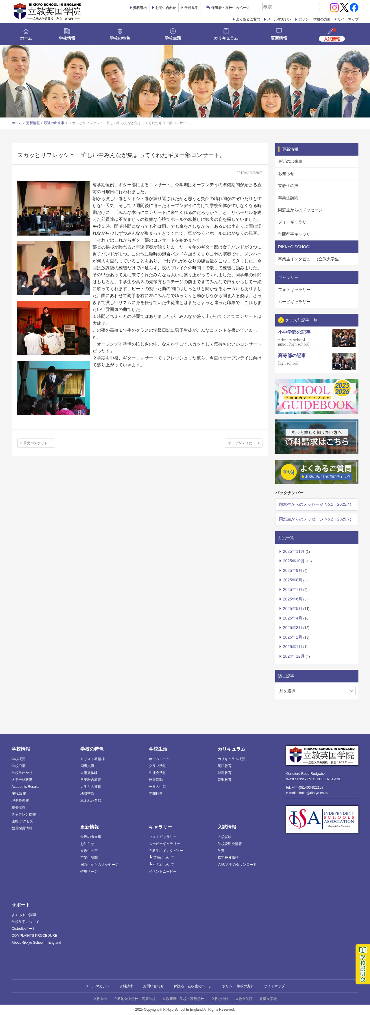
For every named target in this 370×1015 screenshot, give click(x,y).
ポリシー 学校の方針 (314, 19)
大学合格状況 (22, 780)
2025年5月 (292, 608)
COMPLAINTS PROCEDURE (34, 936)
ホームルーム (159, 759)
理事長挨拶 (20, 800)
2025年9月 (292, 570)
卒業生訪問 (288, 197)
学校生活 (173, 38)
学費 (221, 851)
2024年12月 (294, 656)
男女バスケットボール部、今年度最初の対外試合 (39, 443)
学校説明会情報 (230, 844)
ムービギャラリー (294, 301)
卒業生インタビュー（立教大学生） (310, 259)
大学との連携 (90, 787)
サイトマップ (348, 19)
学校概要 (18, 759)
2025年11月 (294, 551)
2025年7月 (292, 589)
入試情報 (227, 826)
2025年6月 (292, 599)
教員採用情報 (22, 828)
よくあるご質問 (248, 19)
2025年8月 (292, 580)
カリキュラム (226, 38)
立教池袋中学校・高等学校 (135, 999)
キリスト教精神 (92, 759)
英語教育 (225, 766)
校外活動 (156, 780)
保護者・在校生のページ (193, 986)
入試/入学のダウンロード (237, 865)
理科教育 (225, 773)
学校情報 (67, 38)
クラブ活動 (157, 766)
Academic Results (25, 787)
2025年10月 (294, 561)
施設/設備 (19, 794)
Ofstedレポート (24, 929)
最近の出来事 (54, 123)
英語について (163, 858)
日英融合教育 (90, 780)
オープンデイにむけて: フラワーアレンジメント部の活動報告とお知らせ (245, 443)
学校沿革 (18, 766)
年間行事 (156, 794)
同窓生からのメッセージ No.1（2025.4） (316, 504)
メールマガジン (279, 19)
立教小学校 (219, 999)
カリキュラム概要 (231, 759)
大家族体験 (89, 773)
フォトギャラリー (294, 222)
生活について (163, 865)
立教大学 (100, 999)
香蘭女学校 (268, 999)
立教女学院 (244, 999)
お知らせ (286, 173)
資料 (140, 8)
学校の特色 (120, 38)
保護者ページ (230, 8)
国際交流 (87, 766)
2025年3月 (292, 627)
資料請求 (126, 986)
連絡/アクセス (22, 821)
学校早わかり (22, 773)
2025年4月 (292, 618)
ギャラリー (160, 826)
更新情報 (279, 38)
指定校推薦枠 (228, 858)
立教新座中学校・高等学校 (183, 999)
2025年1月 (292, 646)
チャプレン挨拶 (24, 814)
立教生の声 (288, 185)
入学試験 (225, 837)
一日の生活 (157, 787)
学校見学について (25, 922)
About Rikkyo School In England (36, 943)
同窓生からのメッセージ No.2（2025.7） (316, 519)
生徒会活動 (157, 773)
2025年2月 (292, 637)
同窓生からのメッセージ (300, 210)
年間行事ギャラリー (296, 234)
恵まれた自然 (90, 800)
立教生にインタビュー (166, 851)
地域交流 (87, 794)
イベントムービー (163, 872)
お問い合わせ (165, 8)
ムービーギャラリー (164, 844)
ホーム (26, 38)
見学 (191, 8)
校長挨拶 (18, 807)
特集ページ (89, 872)
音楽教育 (225, 780)
